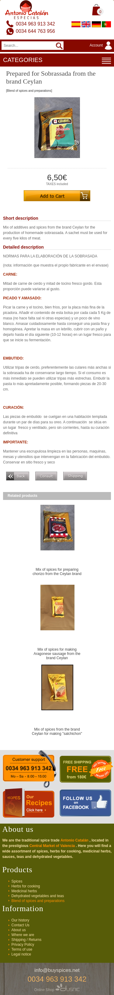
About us (19, 930)
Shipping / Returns (27, 940)
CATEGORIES (57, 61)
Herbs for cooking (26, 886)
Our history (20, 920)
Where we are (23, 935)
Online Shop (57, 990)
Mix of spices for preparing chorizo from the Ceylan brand (57, 571)
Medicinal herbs (24, 891)
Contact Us (20, 925)
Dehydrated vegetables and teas (38, 896)
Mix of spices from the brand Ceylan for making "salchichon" (57, 731)
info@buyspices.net (57, 970)
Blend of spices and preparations (38, 901)
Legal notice (21, 954)
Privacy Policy (23, 944)
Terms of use (22, 949)
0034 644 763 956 (35, 31)
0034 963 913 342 (35, 23)
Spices (17, 881)
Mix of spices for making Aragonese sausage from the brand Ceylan (56, 653)
